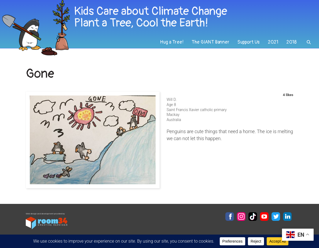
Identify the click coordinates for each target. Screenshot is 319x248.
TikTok (252, 216)
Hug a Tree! (172, 42)
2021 (273, 42)
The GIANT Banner (210, 42)
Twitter (276, 216)
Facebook (229, 216)
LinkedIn (287, 216)
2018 (291, 42)
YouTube (264, 216)
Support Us (248, 42)
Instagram (241, 216)
